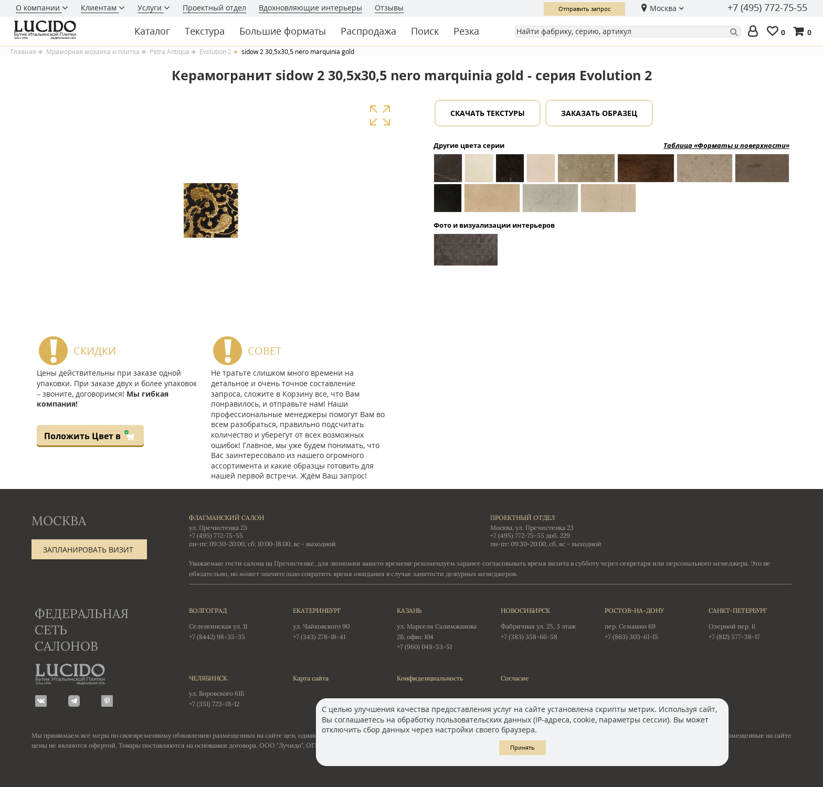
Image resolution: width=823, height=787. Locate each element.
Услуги (151, 8)
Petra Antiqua (169, 52)
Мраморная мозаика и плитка (93, 52)
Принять (522, 747)
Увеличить (380, 115)
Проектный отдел (214, 8)
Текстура (205, 31)
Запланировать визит (88, 550)
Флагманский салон (226, 518)
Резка (466, 31)
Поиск (425, 31)
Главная (23, 52)
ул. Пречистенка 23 (218, 527)
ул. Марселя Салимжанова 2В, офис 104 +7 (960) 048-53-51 (438, 628)
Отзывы (389, 8)
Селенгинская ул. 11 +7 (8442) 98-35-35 (230, 622)
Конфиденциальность (430, 678)
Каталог (152, 31)
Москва (663, 8)
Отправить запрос (584, 9)
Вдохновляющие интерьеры (310, 8)
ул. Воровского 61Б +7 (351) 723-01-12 (230, 690)
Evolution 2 (215, 52)
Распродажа (368, 31)
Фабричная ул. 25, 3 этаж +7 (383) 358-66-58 (542, 622)
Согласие (515, 678)
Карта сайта (311, 678)
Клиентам (100, 8)
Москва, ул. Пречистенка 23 (532, 527)
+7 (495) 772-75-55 (767, 8)
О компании (39, 8)
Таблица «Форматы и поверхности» (726, 145)
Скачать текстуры (487, 113)
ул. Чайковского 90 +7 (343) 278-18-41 (334, 622)
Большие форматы (282, 31)
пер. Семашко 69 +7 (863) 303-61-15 (646, 622)
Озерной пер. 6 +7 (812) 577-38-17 (750, 622)
